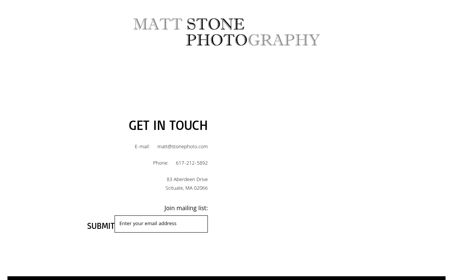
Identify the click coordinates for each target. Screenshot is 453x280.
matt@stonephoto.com (182, 147)
